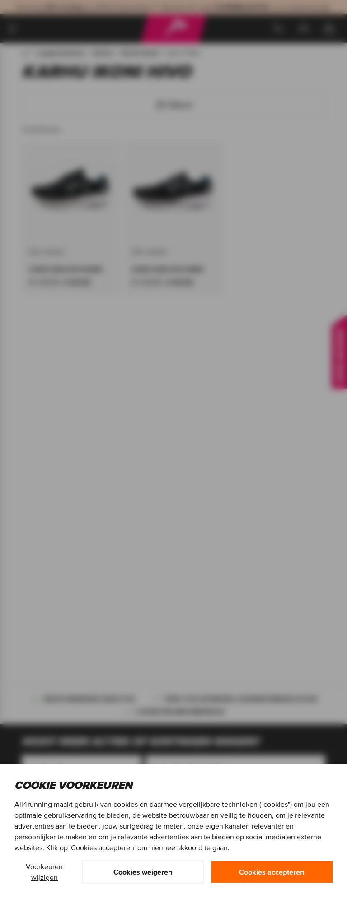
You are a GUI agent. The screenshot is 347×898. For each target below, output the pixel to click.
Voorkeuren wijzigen (44, 871)
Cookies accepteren (271, 872)
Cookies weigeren (142, 872)
